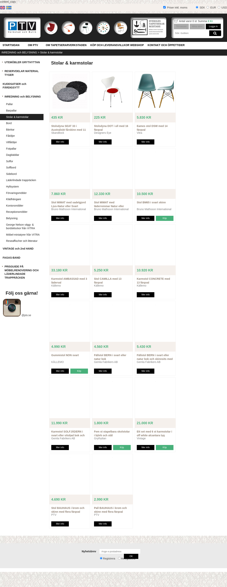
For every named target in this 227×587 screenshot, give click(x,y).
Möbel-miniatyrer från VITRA (23, 234)
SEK (202, 7)
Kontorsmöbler (14, 205)
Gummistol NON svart (65, 355)
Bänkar (10, 129)
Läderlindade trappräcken (21, 180)
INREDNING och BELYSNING (19, 52)
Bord (9, 123)
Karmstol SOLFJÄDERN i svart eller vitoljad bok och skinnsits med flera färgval (68, 435)
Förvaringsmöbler (16, 192)
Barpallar (11, 110)
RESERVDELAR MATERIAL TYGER (22, 73)
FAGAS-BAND (11, 257)
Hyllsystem (12, 186)
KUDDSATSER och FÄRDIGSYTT (14, 85)
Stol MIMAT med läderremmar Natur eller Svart (109, 206)
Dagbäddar (12, 154)
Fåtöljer (10, 135)
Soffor (9, 161)
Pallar (9, 104)
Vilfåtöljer (11, 142)
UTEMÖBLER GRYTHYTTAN (22, 62)
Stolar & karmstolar (51, 52)
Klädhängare (13, 199)
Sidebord (11, 173)
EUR (213, 7)
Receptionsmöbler (16, 211)
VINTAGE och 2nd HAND (18, 248)
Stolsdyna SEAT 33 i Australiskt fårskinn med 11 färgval (68, 129)
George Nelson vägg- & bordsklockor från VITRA (20, 226)
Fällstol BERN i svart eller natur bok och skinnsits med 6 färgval (155, 359)
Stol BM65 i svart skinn (151, 202)
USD (224, 7)
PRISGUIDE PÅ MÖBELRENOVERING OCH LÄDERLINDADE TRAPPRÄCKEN (22, 272)
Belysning (12, 218)
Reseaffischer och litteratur (21, 240)
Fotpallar (11, 148)
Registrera (109, 558)
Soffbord (11, 167)
